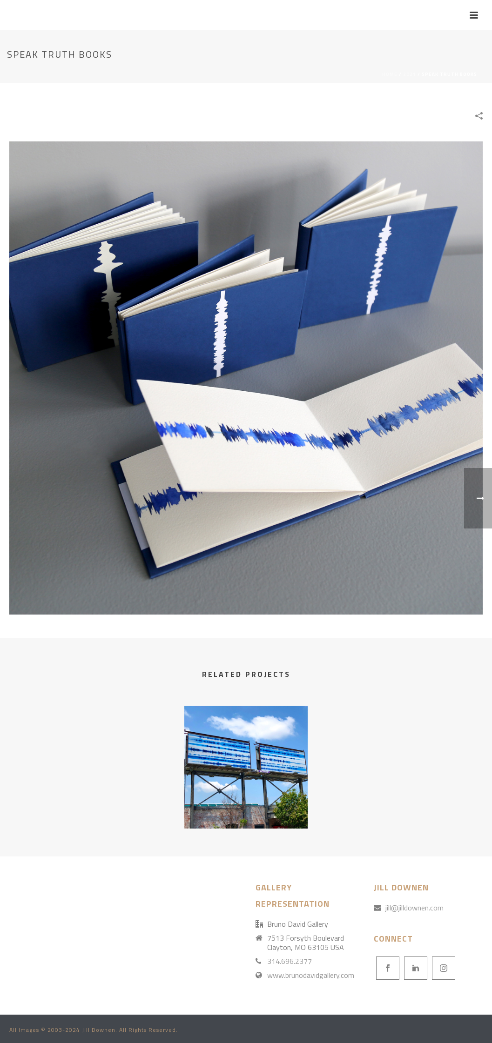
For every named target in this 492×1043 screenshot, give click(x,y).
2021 (409, 74)
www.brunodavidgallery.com (310, 975)
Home (390, 74)
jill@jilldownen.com (414, 907)
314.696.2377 (289, 961)
